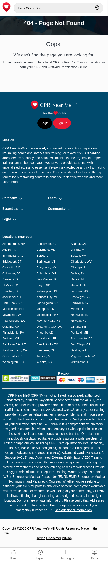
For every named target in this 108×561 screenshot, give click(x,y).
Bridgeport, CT (12, 261)
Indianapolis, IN (47, 291)
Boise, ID (43, 255)
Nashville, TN (79, 314)
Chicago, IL (78, 267)
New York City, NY (49, 320)
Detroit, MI (77, 279)
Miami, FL (77, 309)
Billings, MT (78, 249)
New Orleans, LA (13, 320)
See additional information (73, 510)
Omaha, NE (78, 326)
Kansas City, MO (48, 297)
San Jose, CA (46, 350)
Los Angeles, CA (47, 303)
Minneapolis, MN (48, 314)
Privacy (67, 538)
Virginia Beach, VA (83, 356)
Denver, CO (10, 279)
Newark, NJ (78, 320)
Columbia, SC (11, 273)
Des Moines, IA (47, 279)
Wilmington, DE (81, 362)
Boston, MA (78, 255)
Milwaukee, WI (12, 314)
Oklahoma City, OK (49, 326)
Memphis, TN (45, 309)
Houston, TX (10, 291)
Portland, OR (10, 338)
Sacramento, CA (81, 338)
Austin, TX (9, 249)
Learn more (10, 182)
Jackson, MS (79, 291)
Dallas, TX (77, 273)
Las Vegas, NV (80, 297)
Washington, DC (13, 362)
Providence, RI (46, 338)
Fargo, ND (43, 285)
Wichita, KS (44, 362)
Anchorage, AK (46, 243)
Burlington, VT (46, 261)
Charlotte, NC (11, 267)
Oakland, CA (10, 326)
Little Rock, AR (12, 303)
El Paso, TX (10, 285)
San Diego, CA (80, 344)
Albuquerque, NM (13, 243)
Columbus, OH (46, 273)
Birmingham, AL (12, 255)
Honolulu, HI (79, 285)
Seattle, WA (78, 350)
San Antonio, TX (47, 344)
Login (44, 123)
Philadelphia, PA (13, 332)
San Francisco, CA (14, 350)
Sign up (61, 123)
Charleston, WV (81, 261)
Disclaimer (53, 538)
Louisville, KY (80, 303)
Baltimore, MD (46, 249)
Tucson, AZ (44, 356)
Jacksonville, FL (12, 297)
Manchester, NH (13, 309)
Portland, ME (79, 332)
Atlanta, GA (78, 243)
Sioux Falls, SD (12, 356)
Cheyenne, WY (46, 267)
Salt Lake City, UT (14, 344)
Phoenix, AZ (45, 332)
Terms (41, 538)
